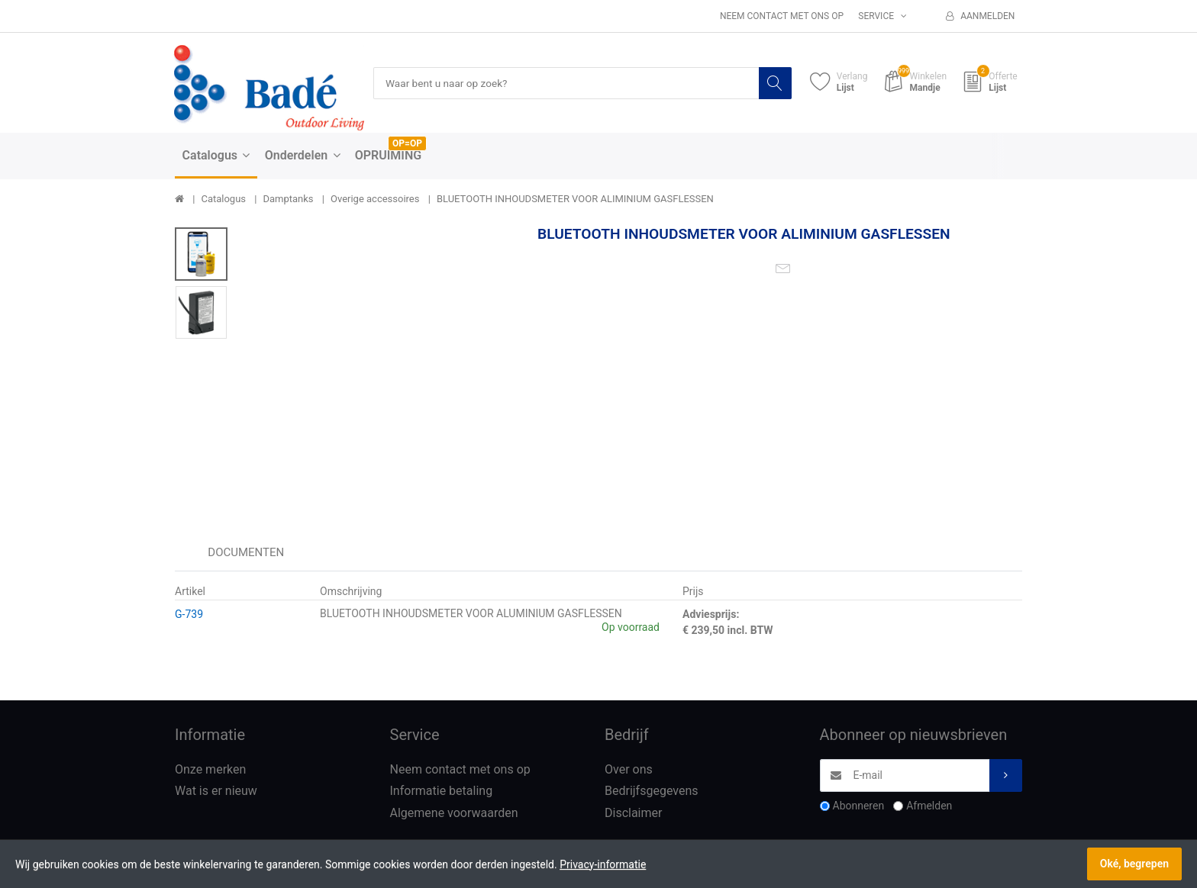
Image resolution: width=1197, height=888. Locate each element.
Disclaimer (633, 813)
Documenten (246, 552)
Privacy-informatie (603, 864)
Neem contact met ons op (782, 16)
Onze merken (210, 769)
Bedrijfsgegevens (652, 791)
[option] (378, 361)
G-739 (189, 614)
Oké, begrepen (1134, 863)
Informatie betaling (441, 791)
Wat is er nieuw (216, 791)
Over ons (629, 769)
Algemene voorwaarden (454, 813)
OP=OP (407, 144)
